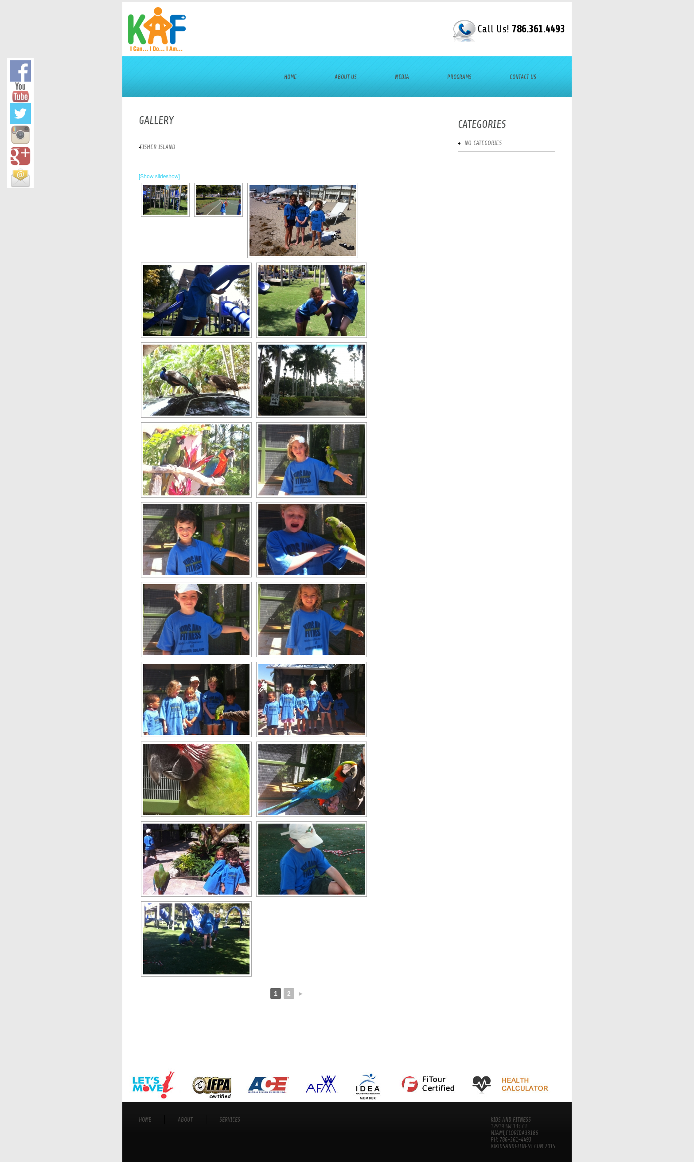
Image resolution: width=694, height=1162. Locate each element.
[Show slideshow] (159, 176)
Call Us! (521, 29)
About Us (346, 77)
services (229, 1119)
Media (402, 77)
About (185, 1119)
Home (290, 77)
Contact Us (523, 77)
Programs (459, 77)
